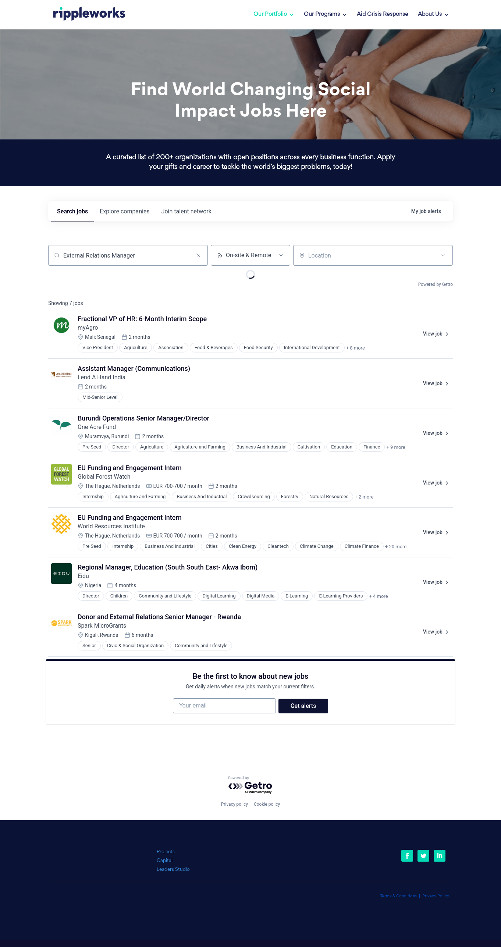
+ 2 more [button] (364, 497)
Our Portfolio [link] (270, 14)
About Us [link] (430, 14)
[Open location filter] (443, 255)
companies (124, 211)
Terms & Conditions (398, 896)
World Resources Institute (111, 526)
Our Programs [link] (322, 14)
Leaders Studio (173, 869)
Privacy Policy (435, 896)
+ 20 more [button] (395, 546)
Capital (165, 860)
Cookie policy (267, 804)
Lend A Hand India (101, 377)
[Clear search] (198, 255)
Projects (166, 852)
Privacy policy (234, 804)
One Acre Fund (97, 426)
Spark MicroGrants (102, 625)
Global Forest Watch (104, 476)
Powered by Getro (435, 284)
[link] (83, 15)
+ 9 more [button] (395, 447)
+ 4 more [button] (378, 596)
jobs (72, 211)
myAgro (88, 327)
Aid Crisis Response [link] (382, 14)
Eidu (83, 575)
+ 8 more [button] (355, 348)
